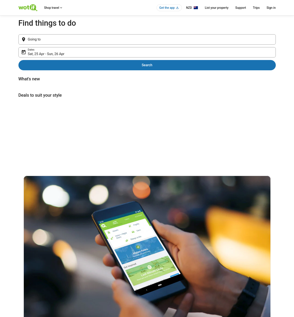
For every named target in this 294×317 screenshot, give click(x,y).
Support (240, 7)
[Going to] (77, 39)
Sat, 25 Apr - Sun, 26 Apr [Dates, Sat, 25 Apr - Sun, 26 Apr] (166, 41)
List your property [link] (28, 261)
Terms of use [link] (158, 261)
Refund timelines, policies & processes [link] (240, 268)
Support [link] (222, 248)
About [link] (21, 248)
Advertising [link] (24, 282)
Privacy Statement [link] (161, 248)
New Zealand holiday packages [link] (102, 275)
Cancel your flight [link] (228, 261)
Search (267, 39)
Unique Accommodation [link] (99, 282)
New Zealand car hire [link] (97, 261)
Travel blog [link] (91, 289)
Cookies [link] (156, 255)
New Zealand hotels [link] (96, 248)
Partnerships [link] (25, 268)
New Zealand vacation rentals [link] (102, 255)
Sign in (271, 7)
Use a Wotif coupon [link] (229, 275)
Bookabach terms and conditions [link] (170, 268)
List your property (216, 7)
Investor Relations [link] (28, 275)
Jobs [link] (21, 255)
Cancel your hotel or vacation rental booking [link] (243, 255)
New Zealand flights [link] (96, 268)
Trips (256, 7)
